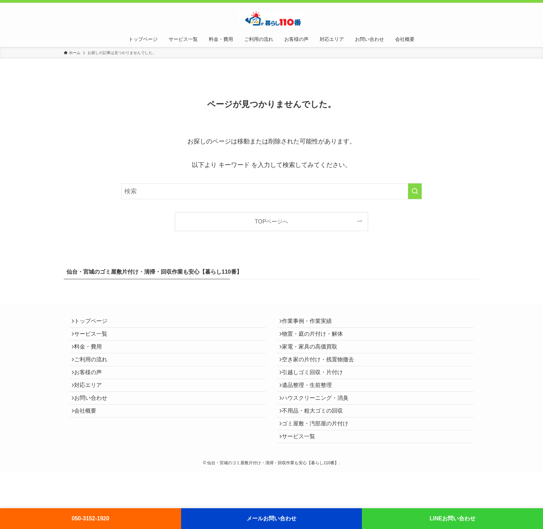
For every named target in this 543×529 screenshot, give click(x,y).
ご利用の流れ (94, 372)
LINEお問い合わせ (452, 518)
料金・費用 (91, 356)
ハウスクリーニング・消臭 (318, 421)
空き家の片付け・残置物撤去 (321, 372)
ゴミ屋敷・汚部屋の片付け (318, 454)
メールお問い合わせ (271, 518)
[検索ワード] (271, 191)
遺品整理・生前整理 (310, 405)
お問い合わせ (94, 421)
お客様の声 (91, 388)
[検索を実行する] (415, 191)
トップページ (94, 323)
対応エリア (91, 405)
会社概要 (89, 438)
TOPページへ (271, 221)
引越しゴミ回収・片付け (315, 388)
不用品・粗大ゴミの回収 (315, 438)
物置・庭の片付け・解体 (315, 339)
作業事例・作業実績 (310, 323)
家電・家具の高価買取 (313, 356)
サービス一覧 (94, 339)
